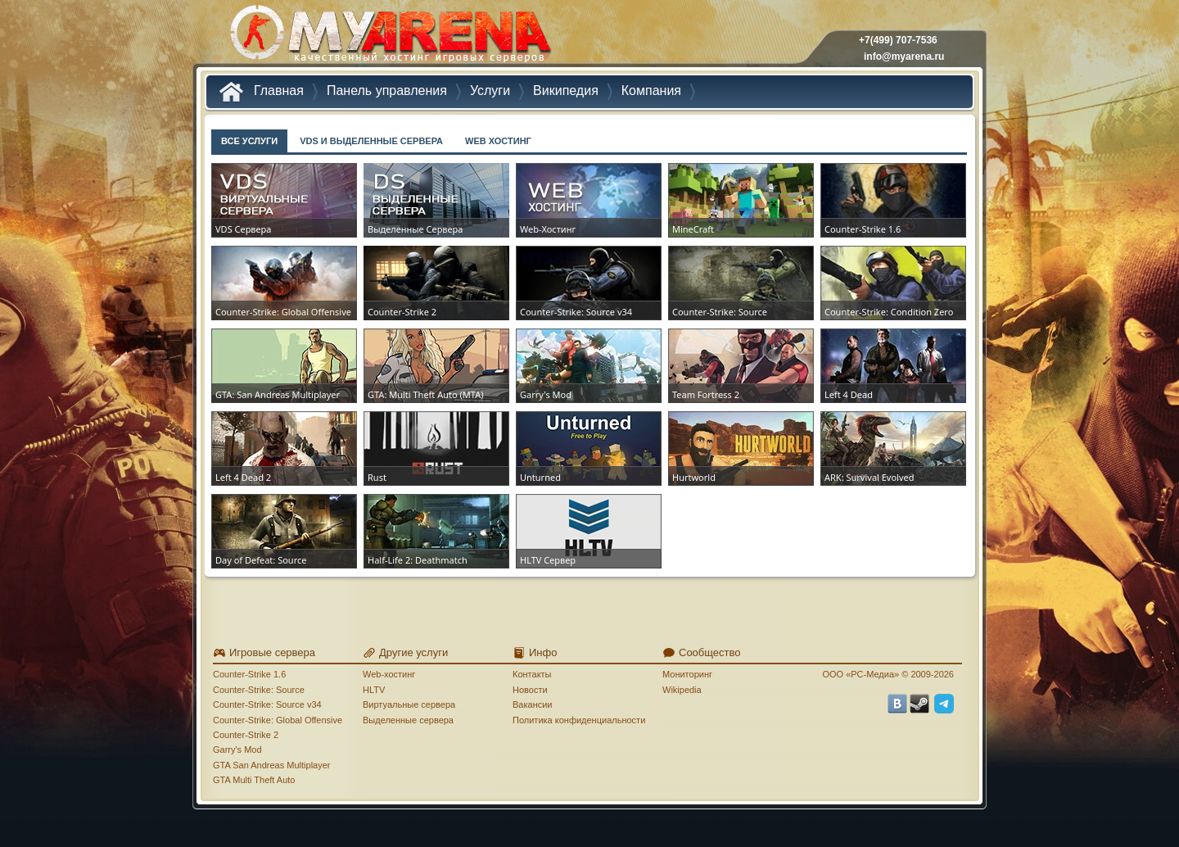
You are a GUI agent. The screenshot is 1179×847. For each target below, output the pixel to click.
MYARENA (389, 36)
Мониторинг (687, 674)
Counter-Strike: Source (259, 690)
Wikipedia (682, 690)
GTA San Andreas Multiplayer (271, 765)
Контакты (532, 674)
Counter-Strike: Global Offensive (277, 720)
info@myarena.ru (904, 56)
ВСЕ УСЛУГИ (249, 141)
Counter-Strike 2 (245, 735)
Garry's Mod (237, 749)
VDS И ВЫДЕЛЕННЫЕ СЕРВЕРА (371, 141)
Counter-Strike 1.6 (249, 674)
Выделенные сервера (408, 720)
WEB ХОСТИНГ (498, 141)
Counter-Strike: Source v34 (267, 704)
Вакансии (533, 704)
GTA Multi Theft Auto (254, 780)
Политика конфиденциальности (579, 720)
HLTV (374, 690)
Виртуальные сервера (409, 704)
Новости (530, 690)
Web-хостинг (389, 674)
